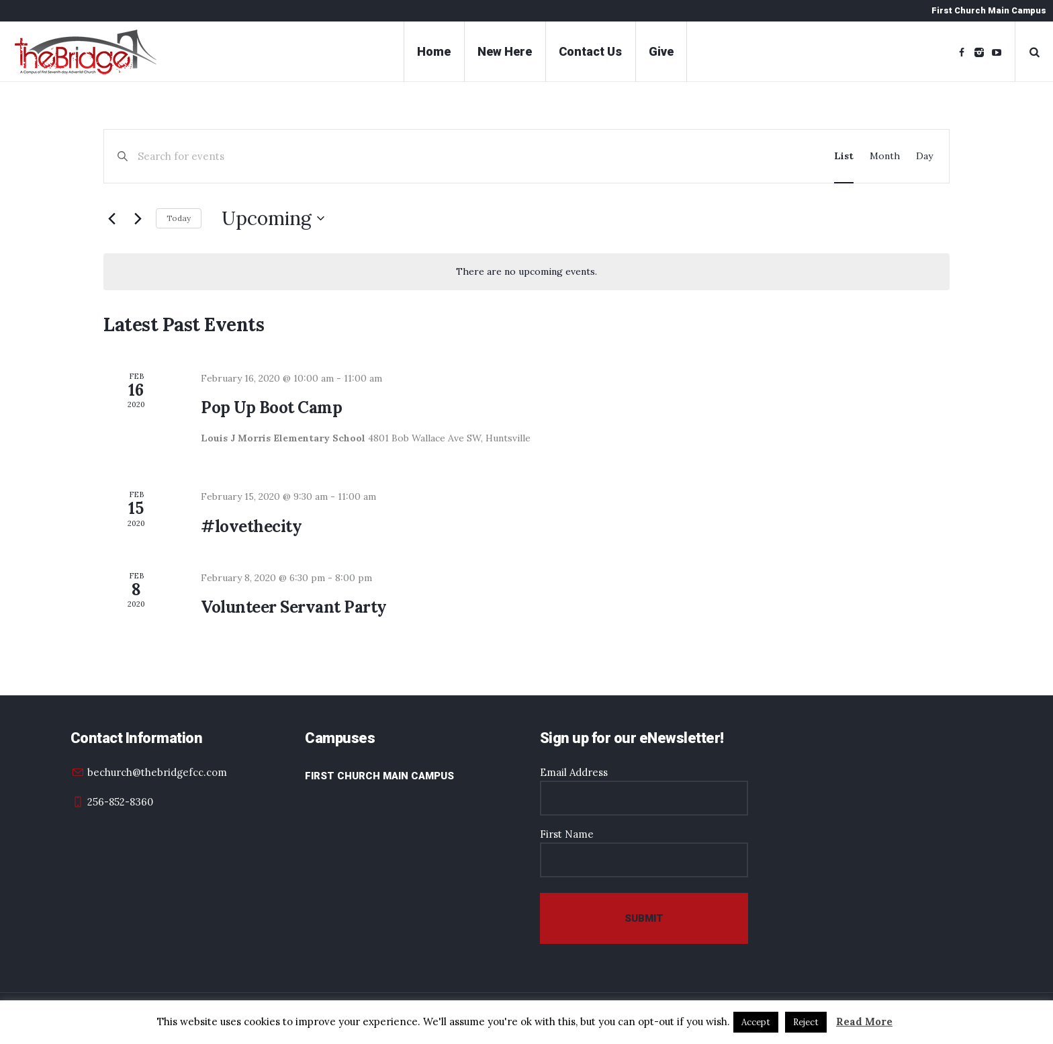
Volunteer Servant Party (294, 607)
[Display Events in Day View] (924, 156)
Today (179, 218)
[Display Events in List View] (844, 156)
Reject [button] (806, 1022)
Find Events (765, 156)
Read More (864, 1021)
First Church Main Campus (379, 776)
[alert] (526, 271)
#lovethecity (251, 526)
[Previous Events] (111, 218)
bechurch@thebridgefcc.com (157, 772)
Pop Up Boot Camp (271, 407)
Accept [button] (755, 1022)
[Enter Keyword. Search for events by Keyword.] (425, 156)
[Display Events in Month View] (885, 156)
